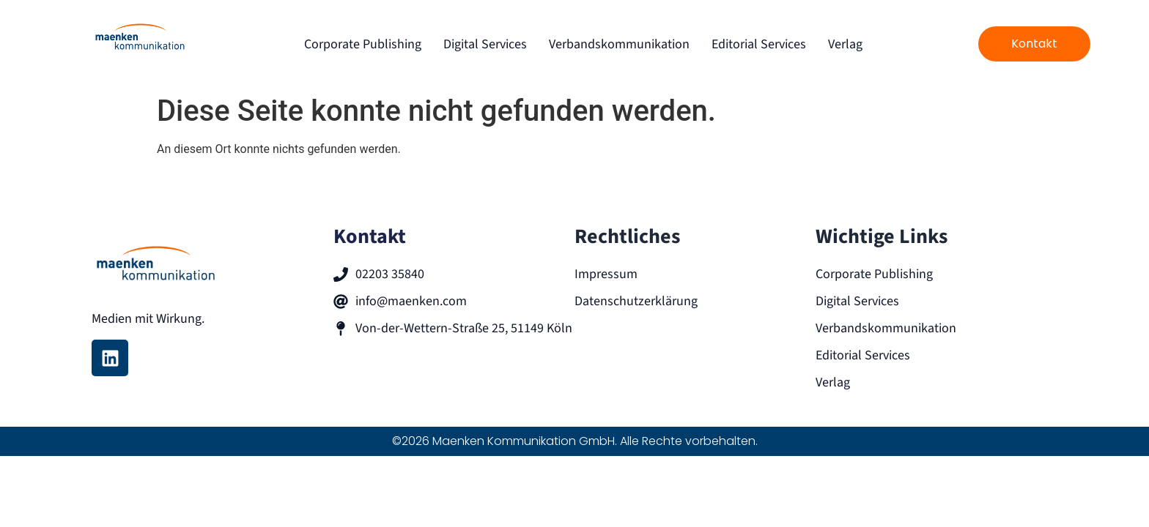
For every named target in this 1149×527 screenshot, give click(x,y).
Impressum (606, 274)
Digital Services (485, 44)
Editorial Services (759, 44)
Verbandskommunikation (619, 44)
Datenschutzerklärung (636, 301)
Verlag (845, 44)
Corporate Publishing (362, 44)
